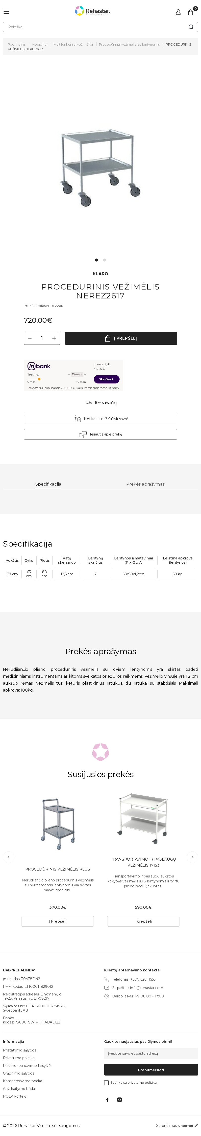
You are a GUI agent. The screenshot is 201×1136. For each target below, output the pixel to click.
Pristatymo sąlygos (19, 1050)
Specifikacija (49, 484)
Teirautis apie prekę (105, 434)
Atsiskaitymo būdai (19, 1088)
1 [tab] (96, 260)
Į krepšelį (125, 338)
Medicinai (39, 44)
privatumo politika (142, 1082)
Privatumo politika (18, 1058)
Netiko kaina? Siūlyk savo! (106, 419)
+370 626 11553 (143, 979)
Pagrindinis (16, 44)
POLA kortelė (14, 1096)
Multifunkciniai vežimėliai (73, 44)
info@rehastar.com (146, 988)
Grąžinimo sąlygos (18, 1073)
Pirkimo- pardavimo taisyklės (27, 1065)
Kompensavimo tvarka (22, 1081)
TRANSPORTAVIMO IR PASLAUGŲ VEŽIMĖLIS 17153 (143, 862)
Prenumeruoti (151, 1070)
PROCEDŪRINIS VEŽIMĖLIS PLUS (57, 869)
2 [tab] (104, 260)
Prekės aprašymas (146, 484)
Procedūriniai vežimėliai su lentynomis (129, 44)
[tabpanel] (100, 160)
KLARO (100, 273)
